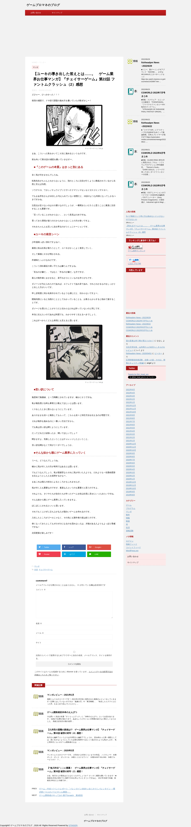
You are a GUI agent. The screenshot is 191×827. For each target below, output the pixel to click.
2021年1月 (130, 441)
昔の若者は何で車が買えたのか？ (140, 341)
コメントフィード (133, 547)
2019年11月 (131, 485)
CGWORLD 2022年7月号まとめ (139, 321)
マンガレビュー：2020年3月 (60, 750)
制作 (128, 515)
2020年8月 (130, 456)
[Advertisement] (95, 35)
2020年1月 (130, 479)
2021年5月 (130, 428)
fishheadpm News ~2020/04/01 (139, 353)
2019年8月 (130, 495)
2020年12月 (131, 444)
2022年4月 (130, 393)
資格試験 (129, 531)
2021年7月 (130, 421)
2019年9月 (130, 492)
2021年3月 (130, 434)
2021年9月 (130, 415)
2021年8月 (130, 418)
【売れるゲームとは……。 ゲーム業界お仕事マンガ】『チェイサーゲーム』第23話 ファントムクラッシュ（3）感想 (146, 229)
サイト (38, 643)
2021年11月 (131, 409)
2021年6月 (130, 425)
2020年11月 (131, 447)
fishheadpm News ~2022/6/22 (138, 324)
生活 (128, 527)
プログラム (130, 508)
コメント (41, 589)
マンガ (36, 566)
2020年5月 (130, 466)
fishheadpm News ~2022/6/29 (138, 318)
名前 (39, 623)
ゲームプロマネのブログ (43, 5)
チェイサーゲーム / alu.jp (94, 148)
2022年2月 (130, 399)
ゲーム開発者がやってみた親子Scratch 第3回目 (61, 795)
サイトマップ (57, 13)
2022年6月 (130, 390)
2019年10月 (131, 488)
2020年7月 (130, 460)
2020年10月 (131, 450)
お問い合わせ (36, 13)
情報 (128, 518)
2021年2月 (130, 437)
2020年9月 (130, 453)
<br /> (136, 291)
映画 (128, 521)
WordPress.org (132, 551)
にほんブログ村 (134, 264)
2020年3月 (130, 472)
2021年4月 (130, 431)
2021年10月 (131, 412)
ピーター (158, 353)
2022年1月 (130, 402)
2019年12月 (131, 482)
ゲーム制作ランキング (136, 251)
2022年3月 (130, 396)
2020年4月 (130, 469)
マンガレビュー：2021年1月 (60, 695)
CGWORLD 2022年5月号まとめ (139, 330)
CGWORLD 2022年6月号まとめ (139, 327)
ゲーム (129, 505)
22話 (36, 570)
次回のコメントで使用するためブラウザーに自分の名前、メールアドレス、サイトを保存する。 (74, 657)
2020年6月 (130, 463)
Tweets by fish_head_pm (138, 374)
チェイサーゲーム (46, 570)
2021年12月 (131, 405)
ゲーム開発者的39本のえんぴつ (62, 712)
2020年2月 (130, 476)
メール (40, 633)
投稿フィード (131, 544)
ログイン (129, 541)
